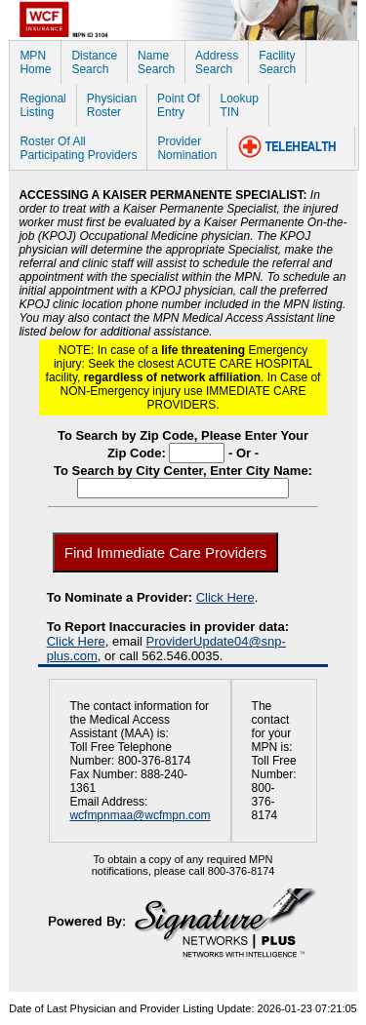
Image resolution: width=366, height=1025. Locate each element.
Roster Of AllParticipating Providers (78, 148)
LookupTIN (239, 105)
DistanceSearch (94, 62)
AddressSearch (216, 62)
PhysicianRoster (112, 105)
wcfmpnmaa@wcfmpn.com (139, 815)
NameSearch (156, 62)
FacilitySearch (277, 62)
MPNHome (35, 62)
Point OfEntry (178, 105)
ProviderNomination (187, 148)
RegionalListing (42, 105)
